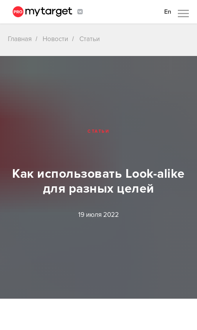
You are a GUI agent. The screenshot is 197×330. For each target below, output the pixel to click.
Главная (20, 39)
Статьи (89, 39)
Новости (55, 39)
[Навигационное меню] (183, 14)
